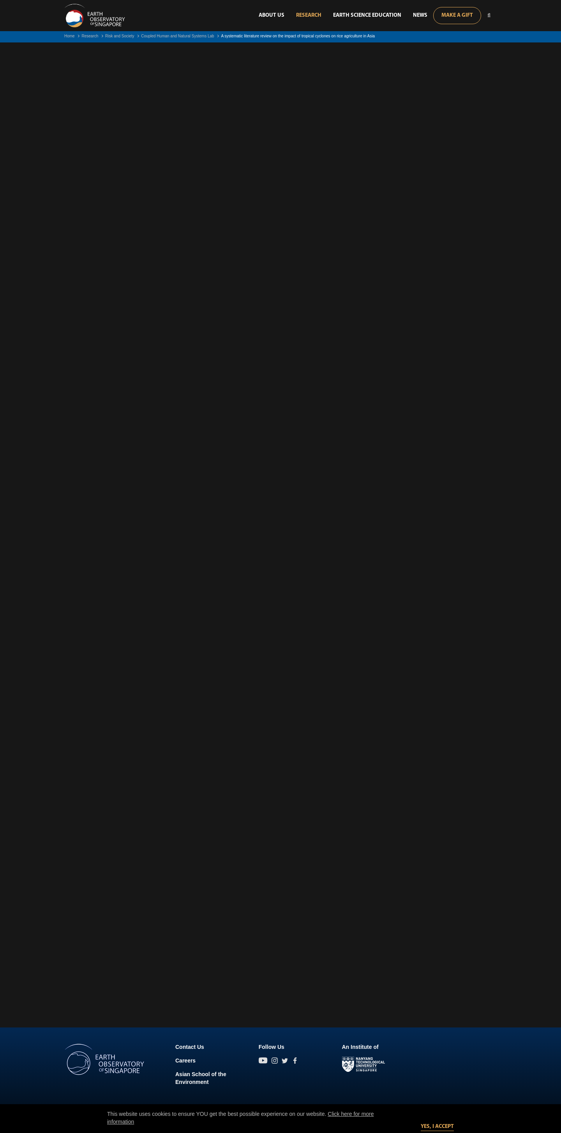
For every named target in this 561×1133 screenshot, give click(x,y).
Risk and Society (119, 36)
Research (308, 15)
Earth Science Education (367, 15)
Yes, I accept (437, 1126)
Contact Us (189, 1047)
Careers (185, 1060)
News (420, 15)
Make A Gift (457, 15)
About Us (271, 15)
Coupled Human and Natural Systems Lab (177, 36)
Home (69, 36)
